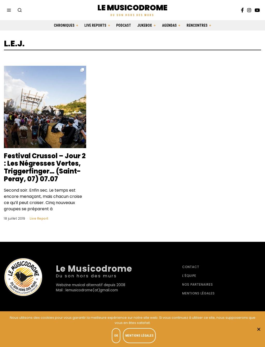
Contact (190, 267)
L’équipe (189, 275)
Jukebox (144, 25)
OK (116, 335)
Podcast (123, 25)
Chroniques (64, 25)
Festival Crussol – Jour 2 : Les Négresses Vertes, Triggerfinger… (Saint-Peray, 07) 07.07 (44, 167)
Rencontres (197, 25)
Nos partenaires (197, 284)
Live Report (39, 218)
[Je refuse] (258, 329)
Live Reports (95, 25)
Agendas (169, 25)
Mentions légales (198, 293)
